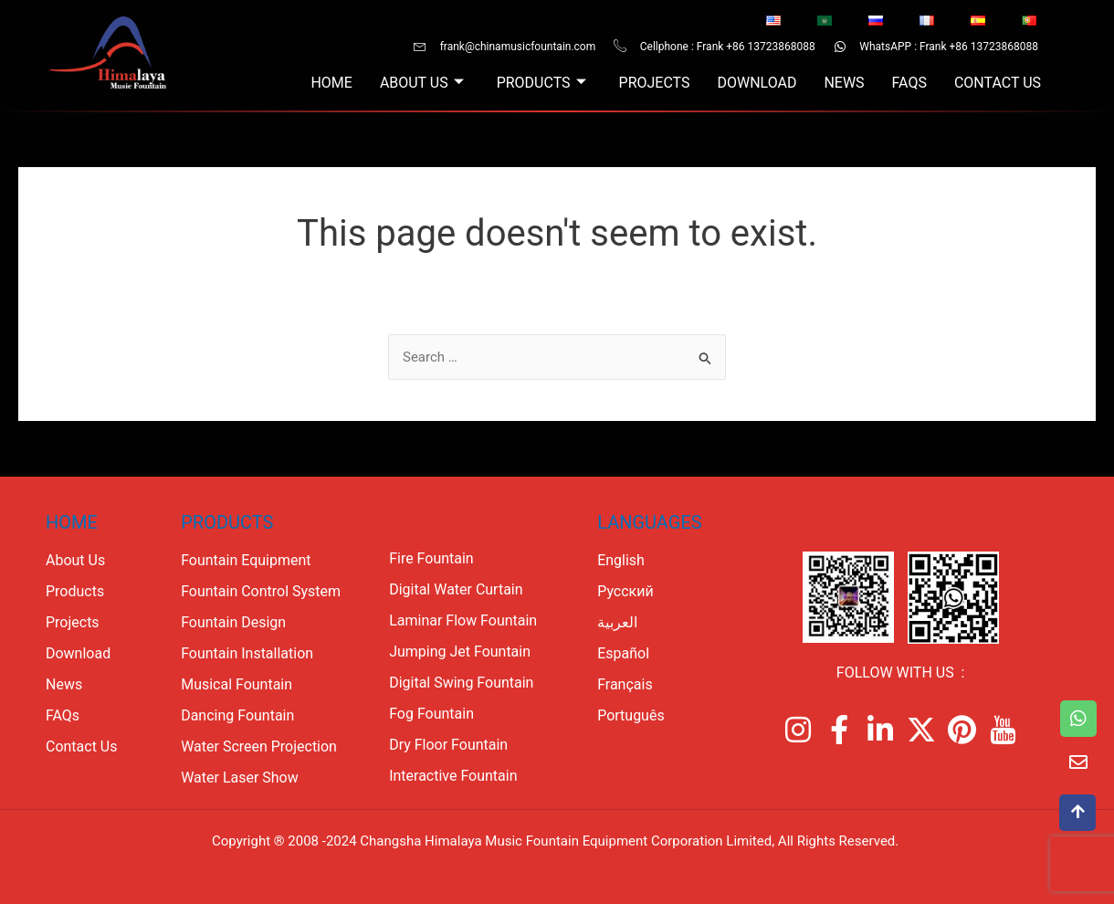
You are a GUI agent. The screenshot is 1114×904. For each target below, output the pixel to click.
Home (331, 82)
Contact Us (997, 82)
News (844, 82)
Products (540, 83)
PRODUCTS (227, 522)
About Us (421, 83)
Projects (653, 82)
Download (756, 82)
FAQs (908, 82)
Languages (649, 522)
